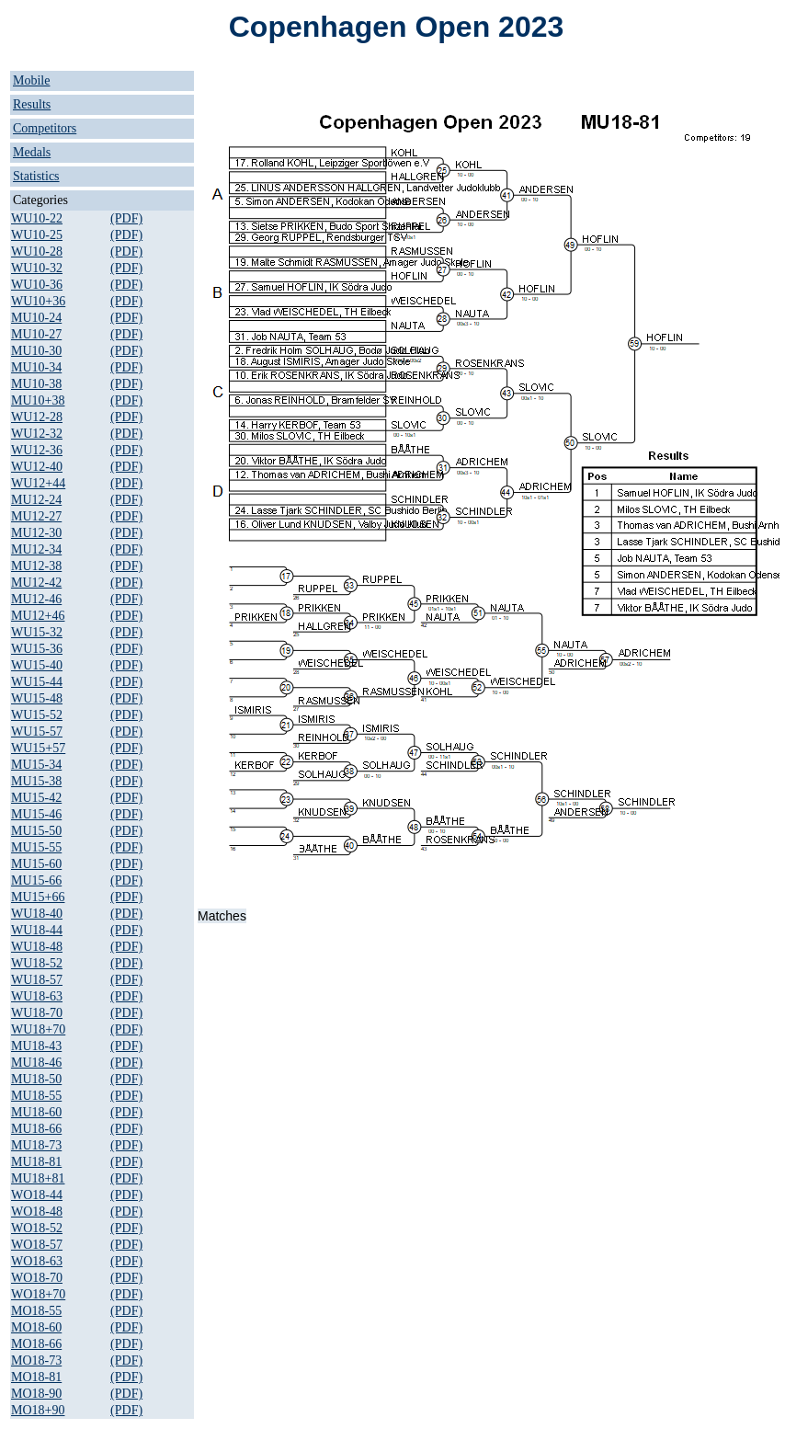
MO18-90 (36, 1393)
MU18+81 (37, 1178)
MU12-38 (36, 566)
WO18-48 (37, 1211)
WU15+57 (38, 748)
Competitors (44, 128)
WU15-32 (37, 632)
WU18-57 (37, 980)
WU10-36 (37, 285)
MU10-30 (36, 351)
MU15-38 (36, 781)
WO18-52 (37, 1228)
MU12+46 (37, 616)
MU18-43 (36, 1046)
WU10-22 (37, 218)
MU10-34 (36, 367)
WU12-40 (37, 467)
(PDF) (126, 218)
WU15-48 (37, 698)
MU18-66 (36, 1129)
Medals (32, 152)
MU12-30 (36, 533)
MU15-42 (36, 798)
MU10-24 (36, 318)
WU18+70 (38, 1029)
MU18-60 (36, 1112)
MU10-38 (36, 384)
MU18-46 (36, 1062)
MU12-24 (36, 500)
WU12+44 (38, 483)
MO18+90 (37, 1410)
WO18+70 (38, 1294)
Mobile (31, 80)
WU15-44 (37, 682)
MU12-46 (36, 599)
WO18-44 (37, 1195)
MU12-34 (36, 549)
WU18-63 (37, 996)
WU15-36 (37, 649)
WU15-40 (37, 665)
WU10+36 (38, 301)
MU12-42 (36, 582)
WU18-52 (37, 963)
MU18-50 (36, 1079)
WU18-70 (37, 1013)
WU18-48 (37, 947)
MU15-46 (36, 814)
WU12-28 (37, 417)
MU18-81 (36, 1162)
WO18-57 (37, 1245)
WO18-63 (37, 1261)
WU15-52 (37, 715)
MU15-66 (36, 880)
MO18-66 (36, 1344)
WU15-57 (37, 731)
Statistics (36, 176)
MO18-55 (36, 1311)
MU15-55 (36, 847)
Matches (222, 916)
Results (32, 104)
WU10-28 (37, 251)
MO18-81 (36, 1377)
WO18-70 (37, 1278)
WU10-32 (37, 268)
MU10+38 (37, 400)
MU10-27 (36, 334)
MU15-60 (36, 864)
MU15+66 (37, 897)
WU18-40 (37, 913)
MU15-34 (36, 765)
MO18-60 (36, 1327)
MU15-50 (36, 831)
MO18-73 (36, 1360)
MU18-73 (36, 1145)
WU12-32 (37, 433)
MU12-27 (36, 516)
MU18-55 (36, 1096)
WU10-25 (37, 235)
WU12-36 (37, 450)
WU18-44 (37, 930)
